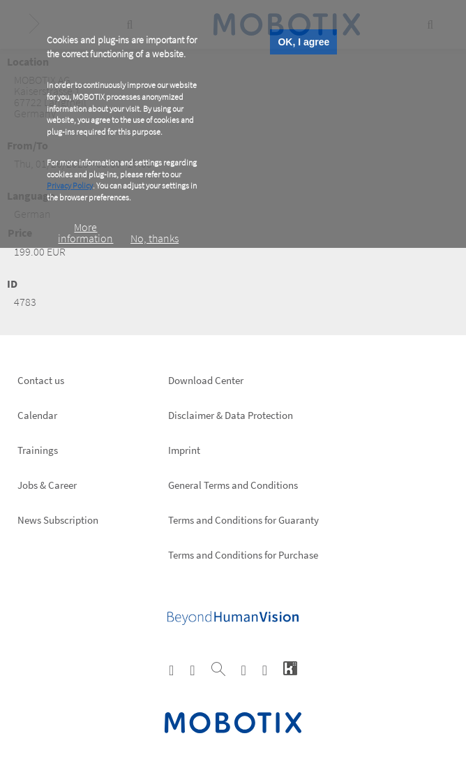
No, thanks (154, 238)
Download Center (205, 380)
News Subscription (57, 520)
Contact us (40, 380)
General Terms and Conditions (233, 485)
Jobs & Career (47, 485)
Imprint (184, 450)
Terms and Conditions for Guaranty (243, 520)
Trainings (37, 450)
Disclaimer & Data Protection (230, 415)
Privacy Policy (70, 185)
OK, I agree (303, 41)
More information (85, 232)
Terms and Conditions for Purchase (243, 554)
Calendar (37, 415)
